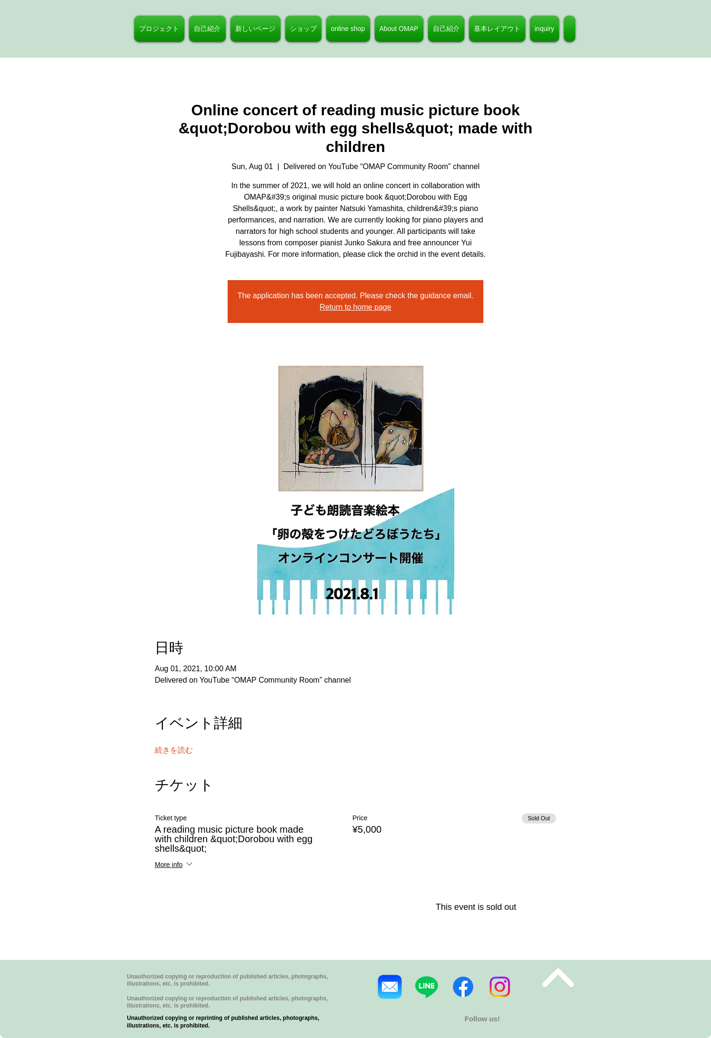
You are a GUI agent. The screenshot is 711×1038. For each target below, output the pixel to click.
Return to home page (355, 307)
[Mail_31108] (389, 986)
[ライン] (426, 986)
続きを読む (174, 750)
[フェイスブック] (463, 986)
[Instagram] (499, 986)
